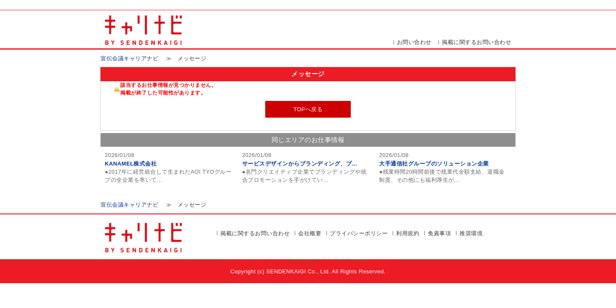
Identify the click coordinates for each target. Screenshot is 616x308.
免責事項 (439, 233)
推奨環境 (471, 233)
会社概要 (309, 233)
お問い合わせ (414, 42)
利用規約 (407, 233)
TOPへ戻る (308, 109)
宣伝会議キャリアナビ (129, 58)
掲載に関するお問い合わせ (476, 42)
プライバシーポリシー (359, 233)
